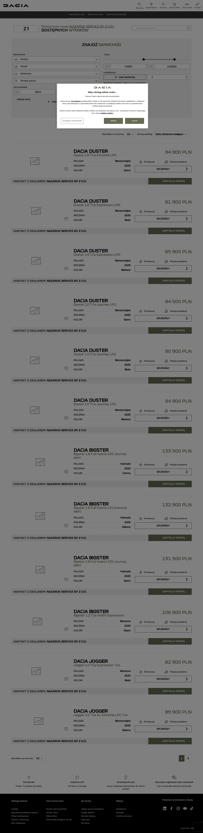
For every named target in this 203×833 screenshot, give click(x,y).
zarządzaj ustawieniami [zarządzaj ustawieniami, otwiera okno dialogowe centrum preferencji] (72, 121)
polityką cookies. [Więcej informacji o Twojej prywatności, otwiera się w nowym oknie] (106, 113)
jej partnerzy (76, 101)
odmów (113, 121)
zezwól (134, 121)
